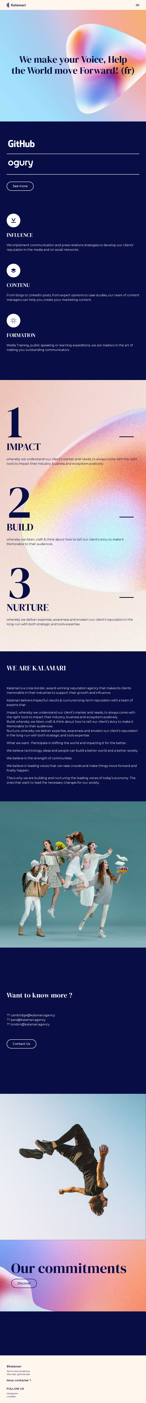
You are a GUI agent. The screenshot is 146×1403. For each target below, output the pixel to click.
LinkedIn (11, 1396)
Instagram (12, 1393)
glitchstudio (23, 1374)
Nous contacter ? (19, 1380)
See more (20, 186)
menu (137, 5)
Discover (24, 1283)
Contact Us (21, 1044)
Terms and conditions (18, 1371)
